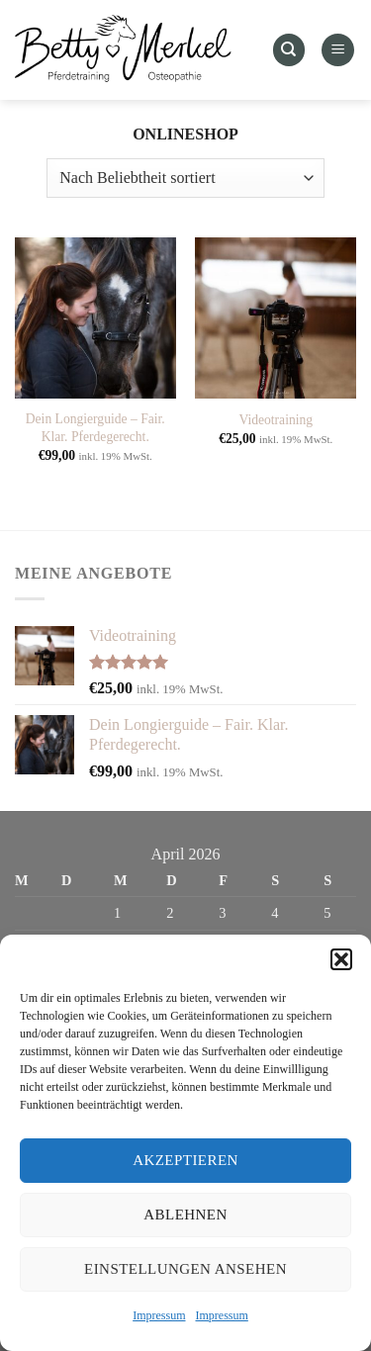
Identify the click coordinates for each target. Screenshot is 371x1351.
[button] (341, 959)
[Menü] (338, 50)
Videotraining (275, 419)
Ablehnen (185, 1214)
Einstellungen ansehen (185, 1269)
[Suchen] (289, 50)
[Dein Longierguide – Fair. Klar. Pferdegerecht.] (95, 318)
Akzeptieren (185, 1160)
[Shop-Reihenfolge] (185, 178)
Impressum (159, 1315)
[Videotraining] (275, 318)
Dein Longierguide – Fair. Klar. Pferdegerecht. (95, 427)
